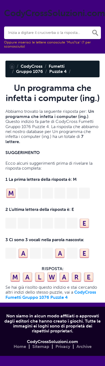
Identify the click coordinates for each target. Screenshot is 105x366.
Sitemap (40, 346)
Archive (84, 346)
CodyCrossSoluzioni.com (52, 341)
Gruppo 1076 (29, 71)
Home (20, 346)
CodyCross (31, 66)
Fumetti (56, 66)
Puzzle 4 (58, 71)
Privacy (62, 346)
